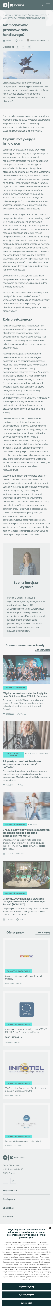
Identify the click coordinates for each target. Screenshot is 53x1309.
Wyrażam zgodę (26, 1286)
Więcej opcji (26, 1303)
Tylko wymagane (26, 1294)
